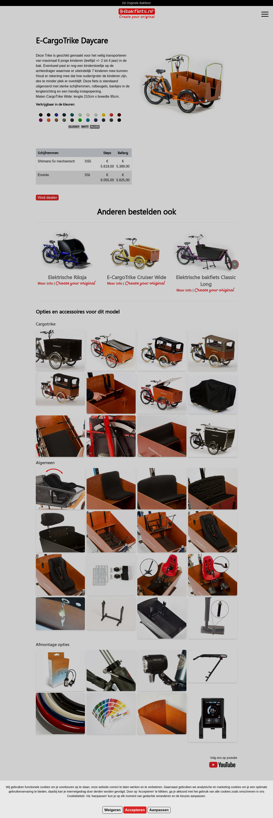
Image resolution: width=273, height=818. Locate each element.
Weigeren (112, 810)
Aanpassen (159, 810)
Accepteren (135, 810)
